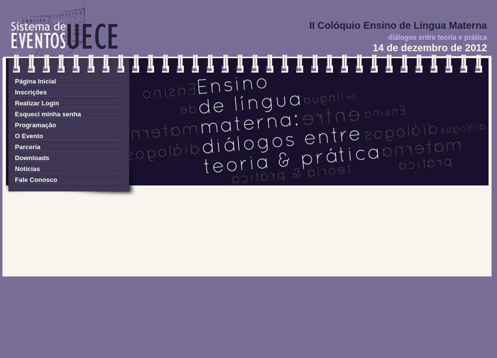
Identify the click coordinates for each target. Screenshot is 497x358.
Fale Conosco (36, 179)
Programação (35, 125)
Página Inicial (35, 81)
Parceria (27, 147)
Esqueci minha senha (48, 114)
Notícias (27, 169)
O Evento (29, 136)
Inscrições (31, 92)
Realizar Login (37, 103)
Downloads (32, 158)
